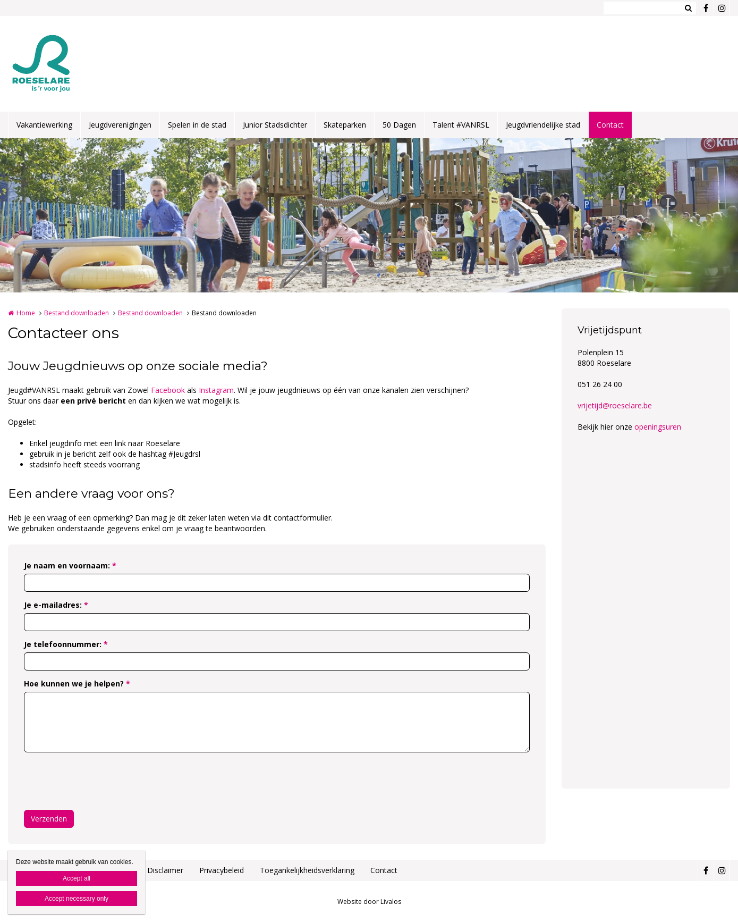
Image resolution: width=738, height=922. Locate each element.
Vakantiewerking (44, 125)
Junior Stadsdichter (275, 125)
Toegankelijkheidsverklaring (307, 870)
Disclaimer (165, 870)
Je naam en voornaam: (70, 565)
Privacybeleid (221, 870)
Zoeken (688, 8)
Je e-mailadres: (56, 605)
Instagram (216, 390)
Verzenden (49, 819)
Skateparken (345, 125)
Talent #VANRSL (460, 125)
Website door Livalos (369, 901)
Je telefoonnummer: (66, 644)
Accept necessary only (76, 898)
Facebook (169, 390)
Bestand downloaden (76, 312)
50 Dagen (399, 125)
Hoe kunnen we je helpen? (77, 683)
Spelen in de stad (197, 125)
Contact (610, 125)
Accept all (76, 878)
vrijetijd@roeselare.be (615, 405)
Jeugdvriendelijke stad (543, 125)
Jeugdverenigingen (120, 125)
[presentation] (104, 781)
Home (25, 312)
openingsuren (657, 427)
